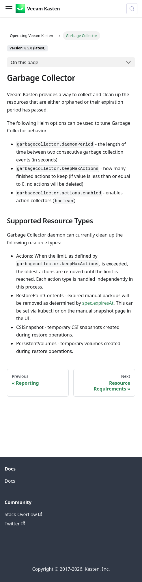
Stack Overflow (23, 514)
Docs (10, 481)
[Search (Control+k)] (131, 8)
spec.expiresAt (98, 303)
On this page (24, 62)
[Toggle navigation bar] (9, 8)
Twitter (15, 523)
